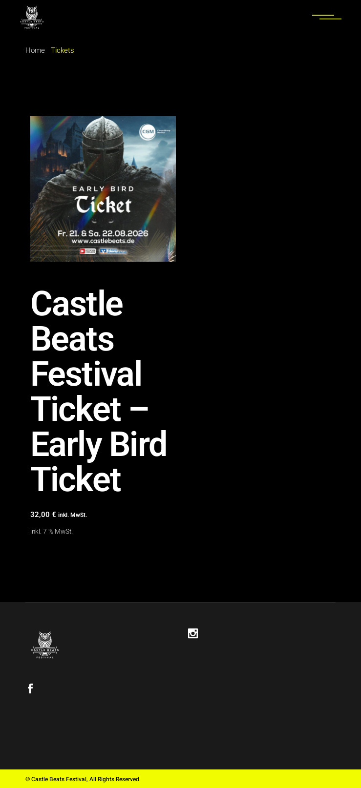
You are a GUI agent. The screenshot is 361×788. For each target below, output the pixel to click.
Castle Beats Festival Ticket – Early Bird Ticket (98, 392)
